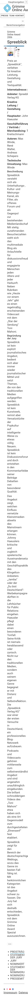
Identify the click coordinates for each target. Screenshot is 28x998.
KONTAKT (19, 15)
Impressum (10, 992)
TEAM (11, 15)
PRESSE (4, 15)
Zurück (9, 944)
